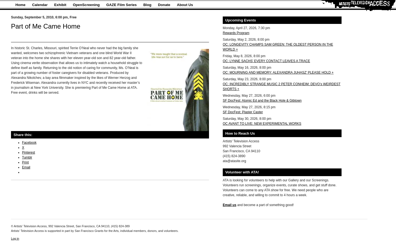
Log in (15, 238)
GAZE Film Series (121, 5)
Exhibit (60, 5)
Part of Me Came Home (45, 26)
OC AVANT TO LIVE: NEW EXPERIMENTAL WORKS (262, 124)
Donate (164, 5)
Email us (229, 205)
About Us (185, 5)
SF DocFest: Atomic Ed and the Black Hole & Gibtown (262, 100)
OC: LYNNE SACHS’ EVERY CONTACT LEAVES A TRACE (266, 61)
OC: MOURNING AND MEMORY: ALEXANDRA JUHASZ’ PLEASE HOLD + (278, 72)
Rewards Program (236, 33)
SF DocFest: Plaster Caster (243, 112)
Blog (147, 5)
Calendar (40, 5)
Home (20, 5)
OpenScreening (86, 5)
